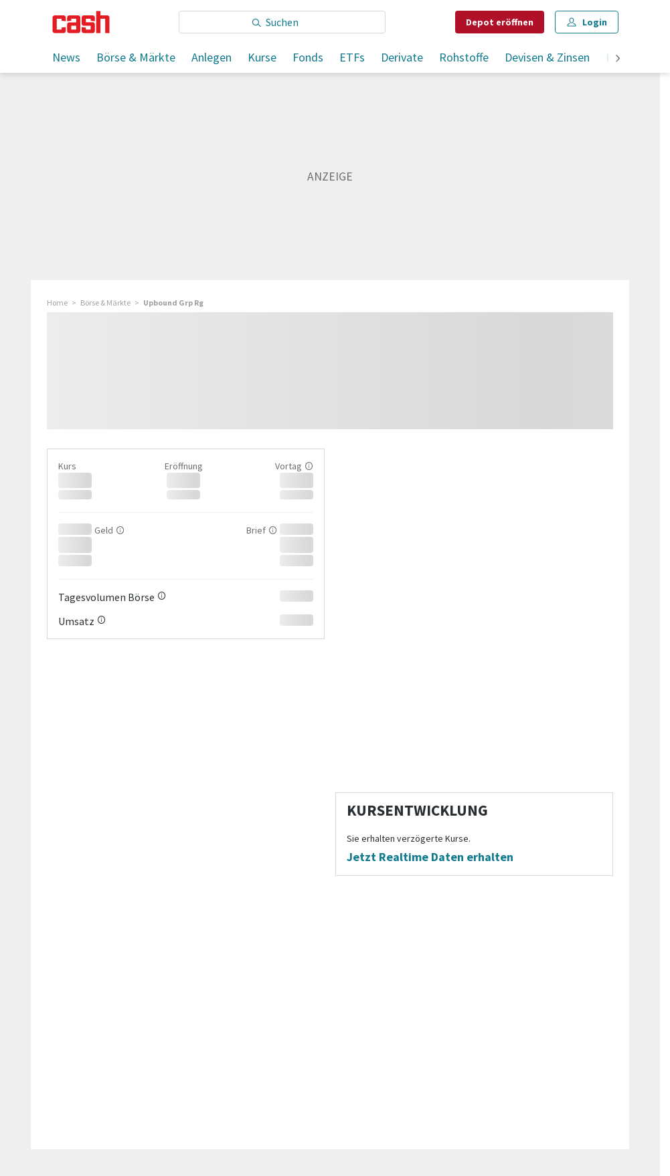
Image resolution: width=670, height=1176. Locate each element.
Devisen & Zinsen (547, 57)
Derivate (402, 57)
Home (57, 303)
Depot (499, 22)
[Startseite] (81, 22)
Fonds (307, 57)
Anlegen (211, 57)
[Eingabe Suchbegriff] (282, 22)
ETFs (352, 57)
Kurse (262, 57)
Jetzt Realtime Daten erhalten (430, 857)
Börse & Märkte (135, 57)
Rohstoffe (464, 57)
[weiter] (617, 59)
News (66, 57)
